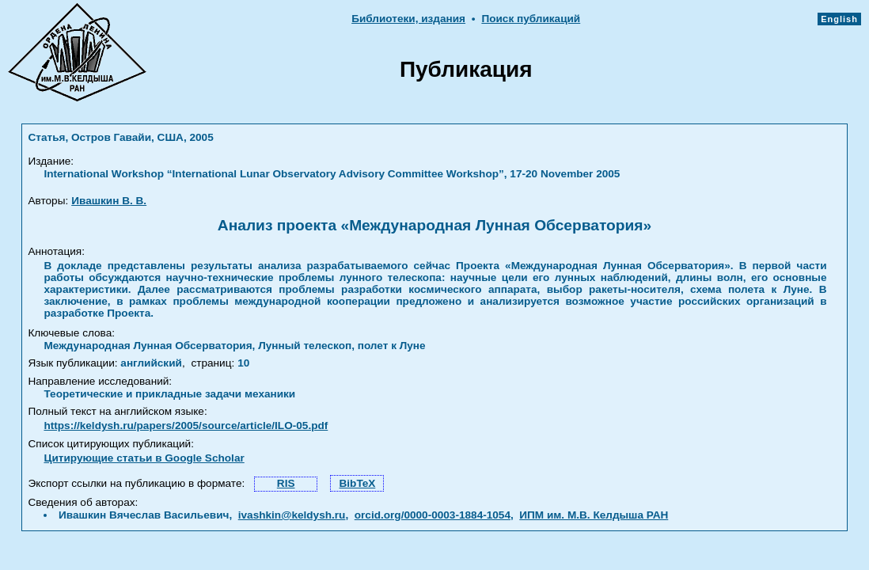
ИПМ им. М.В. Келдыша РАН (593, 515)
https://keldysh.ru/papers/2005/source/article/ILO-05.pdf (186, 425)
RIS (286, 483)
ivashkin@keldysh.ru (292, 515)
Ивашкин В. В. (108, 201)
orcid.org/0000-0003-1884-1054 (432, 515)
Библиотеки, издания (408, 19)
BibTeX (357, 483)
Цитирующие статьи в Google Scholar (144, 458)
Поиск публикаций (530, 19)
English (839, 19)
